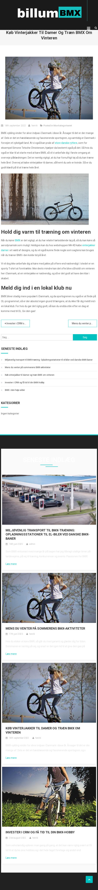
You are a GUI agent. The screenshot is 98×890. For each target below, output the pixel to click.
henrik (35, 125)
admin (32, 544)
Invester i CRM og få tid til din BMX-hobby (18, 323)
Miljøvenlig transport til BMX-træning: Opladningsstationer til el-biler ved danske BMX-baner (49, 360)
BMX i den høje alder (15, 390)
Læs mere (11, 564)
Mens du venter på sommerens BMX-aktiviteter (84, 323)
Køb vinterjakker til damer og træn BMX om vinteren (29, 375)
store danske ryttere (66, 142)
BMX (17, 240)
